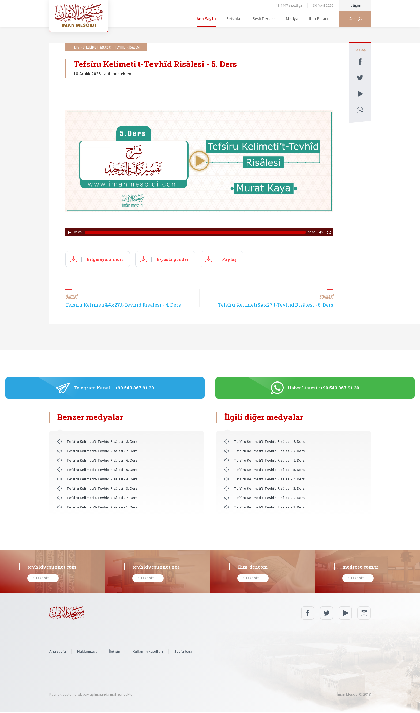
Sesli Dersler (264, 18)
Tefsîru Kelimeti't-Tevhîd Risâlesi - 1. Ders (102, 507)
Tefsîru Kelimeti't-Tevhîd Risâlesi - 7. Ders (102, 450)
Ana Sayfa (206, 18)
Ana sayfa (57, 651)
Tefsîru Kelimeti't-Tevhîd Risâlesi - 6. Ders (102, 460)
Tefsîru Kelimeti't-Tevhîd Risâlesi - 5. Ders (102, 469)
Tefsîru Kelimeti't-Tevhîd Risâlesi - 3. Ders (102, 488)
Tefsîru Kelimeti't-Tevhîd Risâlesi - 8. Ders (102, 441)
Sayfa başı (183, 651)
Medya (292, 18)
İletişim (354, 5)
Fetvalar (234, 18)
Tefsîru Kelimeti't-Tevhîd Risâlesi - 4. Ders (102, 479)
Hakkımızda (87, 651)
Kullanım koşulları (148, 651)
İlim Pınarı (318, 18)
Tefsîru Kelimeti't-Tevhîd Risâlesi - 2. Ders (102, 497)
